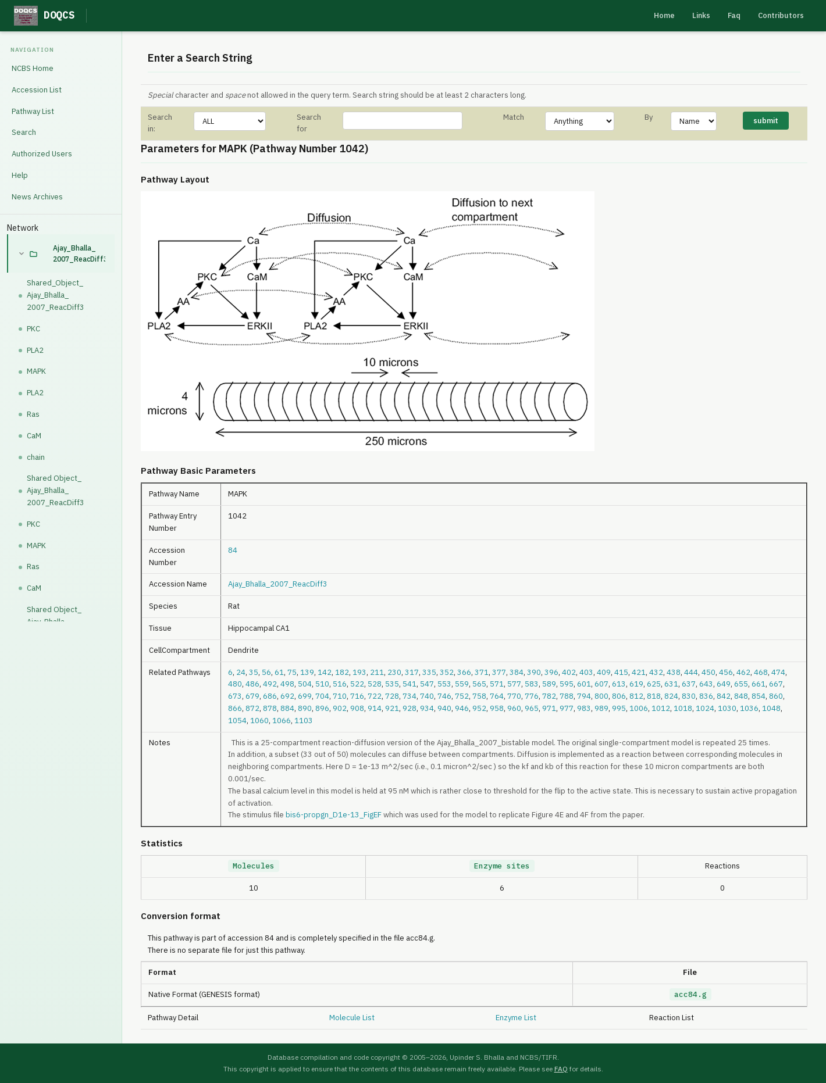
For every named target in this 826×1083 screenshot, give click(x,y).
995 (619, 708)
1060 (259, 720)
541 (409, 684)
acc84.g (690, 994)
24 (240, 672)
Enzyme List (516, 1018)
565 (479, 684)
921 (392, 708)
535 (392, 684)
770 (514, 696)
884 (287, 708)
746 (444, 696)
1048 (771, 708)
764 (497, 696)
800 (601, 696)
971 (549, 708)
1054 (237, 720)
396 (551, 672)
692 (287, 696)
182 (342, 672)
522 (357, 684)
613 (619, 684)
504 (305, 684)
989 (601, 708)
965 (532, 708)
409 (604, 672)
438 (674, 672)
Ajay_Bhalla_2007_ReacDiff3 (79, 253)
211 (377, 672)
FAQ (561, 1068)
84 (232, 550)
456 (726, 672)
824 (671, 696)
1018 (683, 708)
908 (357, 708)
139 (307, 672)
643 (706, 684)
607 (601, 684)
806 (619, 696)
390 (534, 672)
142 (325, 672)
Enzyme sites (502, 866)
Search (24, 132)
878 (270, 708)
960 (514, 708)
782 (549, 696)
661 (759, 684)
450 (708, 672)
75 (292, 672)
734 (409, 696)
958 (497, 708)
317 (412, 672)
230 (394, 672)
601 (584, 684)
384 (517, 672)
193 (359, 672)
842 (724, 696)
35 (253, 672)
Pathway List (33, 111)
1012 (660, 708)
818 (654, 696)
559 (462, 684)
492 (270, 684)
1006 (638, 708)
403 (586, 672)
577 (514, 684)
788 (567, 696)
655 (741, 684)
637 (689, 684)
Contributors (781, 15)
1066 (281, 720)
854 (759, 696)
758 (479, 696)
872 (252, 708)
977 (567, 708)
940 (444, 708)
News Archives (37, 197)
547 (427, 684)
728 (392, 696)
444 (691, 672)
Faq (734, 15)
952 (479, 708)
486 (252, 684)
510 (322, 684)
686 (270, 696)
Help (20, 175)
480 (235, 684)
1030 (727, 708)
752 (462, 696)
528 (375, 684)
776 (532, 696)
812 (636, 696)
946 (462, 708)
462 (743, 672)
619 (636, 684)
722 (375, 696)
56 (266, 672)
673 (235, 696)
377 (499, 672)
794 (584, 696)
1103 (303, 720)
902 (340, 708)
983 (584, 708)
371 (482, 672)
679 (252, 696)
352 (447, 672)
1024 (705, 708)
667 (776, 684)
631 (671, 684)
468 (761, 672)
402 (569, 672)
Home (664, 15)
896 (322, 708)
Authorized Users (42, 154)
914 (375, 708)
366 (464, 672)
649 (724, 684)
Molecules (254, 866)
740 (427, 696)
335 (429, 672)
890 (305, 708)
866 (235, 708)
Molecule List (352, 1018)
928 (409, 708)
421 (639, 672)
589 (549, 684)
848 (741, 696)
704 (322, 696)
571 (497, 684)
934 (427, 708)
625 (654, 684)
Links (701, 15)
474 (778, 672)
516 (340, 684)
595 (567, 684)
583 (532, 684)
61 (279, 672)
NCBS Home (33, 68)
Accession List (37, 90)
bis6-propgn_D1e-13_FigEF (334, 815)
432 (656, 672)
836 (706, 696)
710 (340, 696)
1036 (749, 708)
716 (357, 696)
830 (689, 696)
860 (776, 696)
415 (621, 672)
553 (444, 684)
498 (287, 684)
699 (305, 696)
